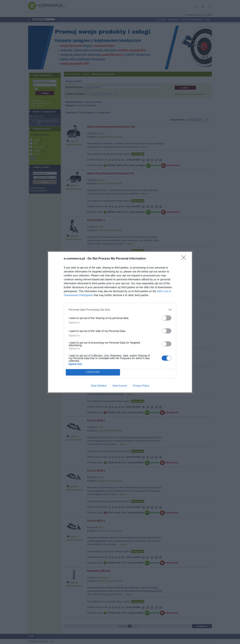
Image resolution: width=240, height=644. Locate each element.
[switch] (166, 317)
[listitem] (120, 310)
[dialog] (120, 322)
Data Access (119, 385)
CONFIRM (93, 372)
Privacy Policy (141, 385)
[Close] (184, 258)
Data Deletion (99, 385)
